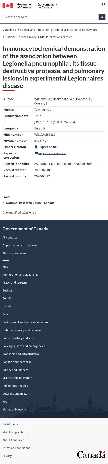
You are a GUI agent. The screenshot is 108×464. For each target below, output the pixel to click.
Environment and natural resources (25, 322)
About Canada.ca (13, 440)
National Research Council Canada (30, 203)
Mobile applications (15, 432)
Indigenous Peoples (15, 386)
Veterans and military (16, 393)
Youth (6, 401)
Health (7, 306)
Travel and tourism (15, 282)
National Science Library (20, 37)
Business (8, 290)
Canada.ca (9, 30)
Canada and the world (17, 362)
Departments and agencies (20, 245)
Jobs (5, 267)
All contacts (10, 237)
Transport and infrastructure (21, 354)
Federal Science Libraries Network (75, 30)
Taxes (6, 314)
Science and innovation (35, 30)
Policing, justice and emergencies (24, 346)
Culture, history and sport (19, 338)
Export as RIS (46, 147)
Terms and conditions (16, 448)
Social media (11, 424)
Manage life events (15, 409)
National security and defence (22, 330)
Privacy (7, 456)
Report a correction (50, 153)
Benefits (8, 298)
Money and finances (15, 370)
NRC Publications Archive (56, 37)
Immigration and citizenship (21, 274)
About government (15, 253)
